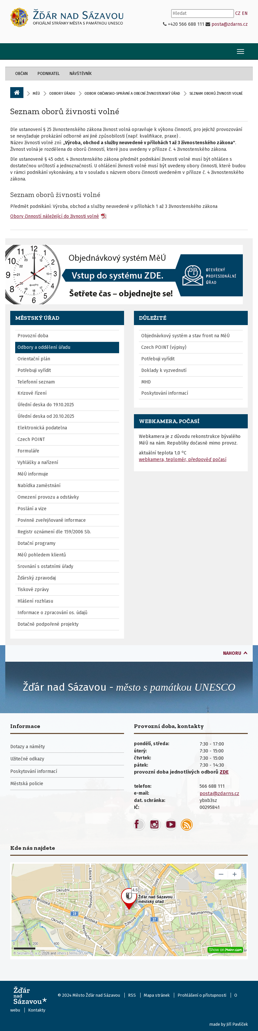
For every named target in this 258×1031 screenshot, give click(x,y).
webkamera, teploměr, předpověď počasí (182, 459)
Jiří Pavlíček (237, 1024)
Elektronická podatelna (42, 428)
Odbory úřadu (62, 93)
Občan (21, 73)
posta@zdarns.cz (229, 24)
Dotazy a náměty (27, 746)
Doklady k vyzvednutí (163, 370)
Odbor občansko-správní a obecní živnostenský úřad (132, 93)
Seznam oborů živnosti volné (64, 111)
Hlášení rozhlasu (35, 601)
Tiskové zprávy (33, 589)
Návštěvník (81, 73)
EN (245, 13)
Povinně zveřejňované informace (51, 520)
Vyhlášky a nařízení (37, 462)
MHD (146, 382)
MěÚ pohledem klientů (41, 555)
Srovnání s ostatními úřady (45, 566)
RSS (132, 995)
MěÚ (36, 93)
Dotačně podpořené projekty (48, 624)
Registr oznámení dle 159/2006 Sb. (54, 532)
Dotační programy (36, 543)
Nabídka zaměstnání (38, 485)
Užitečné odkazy (27, 759)
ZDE (224, 772)
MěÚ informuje (32, 474)
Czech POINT (31, 439)
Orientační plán (33, 359)
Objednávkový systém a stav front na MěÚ (185, 336)
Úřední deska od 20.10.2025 (45, 416)
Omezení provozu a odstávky (48, 497)
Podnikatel (49, 73)
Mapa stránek (157, 995)
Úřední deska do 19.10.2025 (45, 405)
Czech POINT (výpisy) (163, 347)
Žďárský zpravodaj (36, 578)
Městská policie (26, 783)
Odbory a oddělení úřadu (43, 347)
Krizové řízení (32, 393)
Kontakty (36, 1010)
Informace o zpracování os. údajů (52, 612)
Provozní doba (32, 336)
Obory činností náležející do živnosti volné (54, 216)
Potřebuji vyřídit (34, 370)
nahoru (232, 653)
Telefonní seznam (36, 382)
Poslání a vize (32, 509)
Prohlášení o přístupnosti (201, 995)
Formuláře (28, 451)
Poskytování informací (164, 393)
